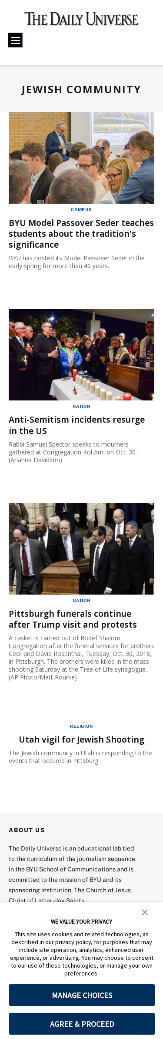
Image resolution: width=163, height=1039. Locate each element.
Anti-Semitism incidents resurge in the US (79, 425)
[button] (145, 911)
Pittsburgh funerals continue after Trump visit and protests (75, 618)
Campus (81, 209)
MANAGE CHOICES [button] (82, 995)
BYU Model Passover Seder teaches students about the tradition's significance (69, 233)
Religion (81, 726)
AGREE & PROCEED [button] (82, 1024)
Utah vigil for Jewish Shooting (81, 739)
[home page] (81, 22)
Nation (81, 406)
